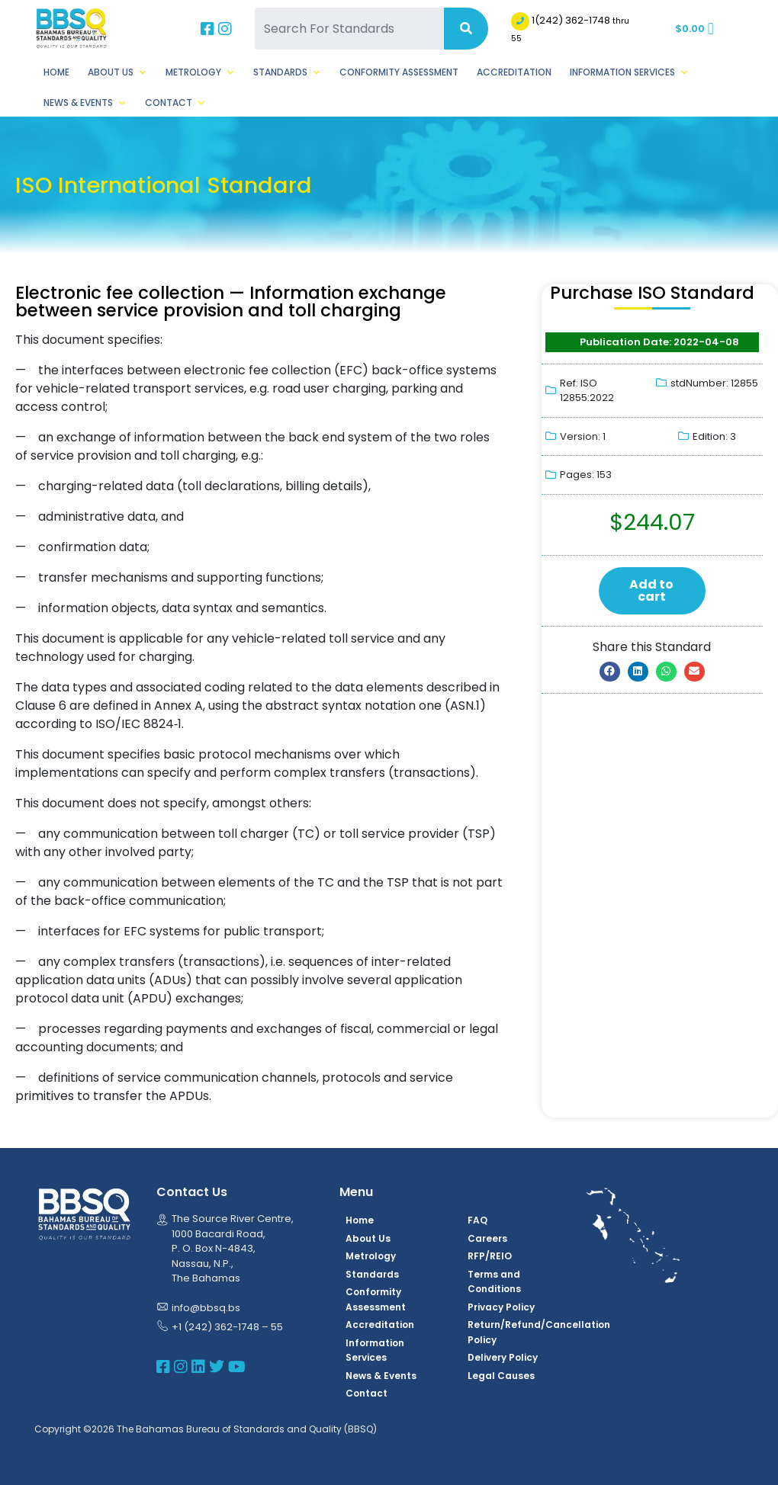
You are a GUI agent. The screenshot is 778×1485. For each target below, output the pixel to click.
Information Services (629, 72)
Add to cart (651, 590)
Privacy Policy (501, 1307)
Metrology (200, 72)
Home (56, 72)
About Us (117, 72)
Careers (487, 1238)
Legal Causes (501, 1375)
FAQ (477, 1220)
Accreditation (514, 72)
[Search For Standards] (349, 29)
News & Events (85, 103)
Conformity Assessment (398, 72)
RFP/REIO (490, 1255)
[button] (610, 672)
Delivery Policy (503, 1357)
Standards (287, 72)
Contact (175, 103)
